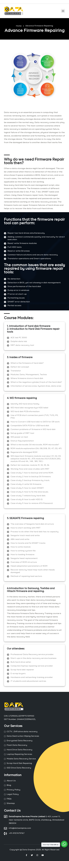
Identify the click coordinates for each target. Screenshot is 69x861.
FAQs (9, 799)
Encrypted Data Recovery (19, 741)
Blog (9, 785)
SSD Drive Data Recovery (19, 768)
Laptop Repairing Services (19, 754)
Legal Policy (13, 794)
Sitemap (11, 803)
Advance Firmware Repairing (39, 26)
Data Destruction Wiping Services (23, 736)
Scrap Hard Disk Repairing (19, 763)
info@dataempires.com (20, 828)
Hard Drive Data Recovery (19, 750)
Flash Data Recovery (17, 745)
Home (19, 26)
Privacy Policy (13, 790)
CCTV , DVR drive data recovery (22, 732)
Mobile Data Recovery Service (21, 759)
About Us (11, 781)
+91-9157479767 (16, 833)
